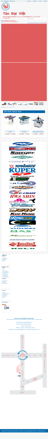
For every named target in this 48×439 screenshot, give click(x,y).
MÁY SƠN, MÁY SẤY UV (7, 82)
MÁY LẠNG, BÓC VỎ (6, 74)
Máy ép (4, 59)
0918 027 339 (23, 332)
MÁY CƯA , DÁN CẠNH (13, 436)
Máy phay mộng (6, 43)
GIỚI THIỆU (4, 266)
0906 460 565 (23, 330)
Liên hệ (45, 1)
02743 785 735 (12, 1)
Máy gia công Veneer (7, 66)
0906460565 (6, 1)
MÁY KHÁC (4, 101)
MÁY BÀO (19, 436)
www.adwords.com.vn (35, 336)
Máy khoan (5, 47)
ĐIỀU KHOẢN (4, 289)
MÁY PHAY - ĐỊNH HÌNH (25, 436)
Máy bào (4, 36)
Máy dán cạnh (5, 32)
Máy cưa (4, 28)
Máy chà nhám (5, 51)
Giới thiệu (35, 1)
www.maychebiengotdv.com (20, 336)
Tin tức (40, 1)
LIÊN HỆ (3, 267)
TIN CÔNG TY (4, 301)
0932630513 (27, 334)
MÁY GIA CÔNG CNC (5, 436)
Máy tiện (4, 70)
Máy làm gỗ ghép (6, 55)
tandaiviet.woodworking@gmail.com (11, 21)
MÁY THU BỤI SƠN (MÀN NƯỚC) (8, 89)
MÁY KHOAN (39, 436)
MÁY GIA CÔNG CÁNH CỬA (7, 97)
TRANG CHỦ (4, 264)
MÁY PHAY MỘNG (33, 436)
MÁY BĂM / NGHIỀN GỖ (6, 78)
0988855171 (18, 334)
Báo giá (8, 140)
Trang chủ (29, 1)
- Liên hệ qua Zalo (6, 18)
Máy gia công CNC (6, 24)
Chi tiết (13, 140)
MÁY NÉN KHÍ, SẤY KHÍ (6, 93)
